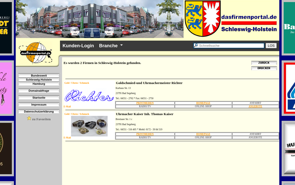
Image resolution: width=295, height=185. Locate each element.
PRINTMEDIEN (145, 103)
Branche (108, 45)
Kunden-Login (78, 45)
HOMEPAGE (203, 103)
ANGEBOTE (255, 106)
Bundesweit (39, 75)
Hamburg (39, 83)
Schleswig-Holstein (39, 79)
